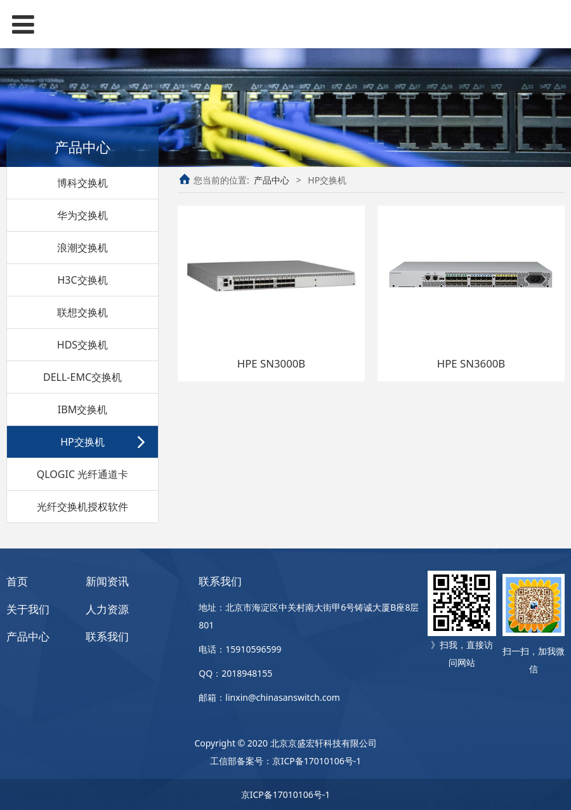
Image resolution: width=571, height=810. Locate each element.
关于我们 (27, 609)
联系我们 (107, 636)
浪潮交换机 (82, 248)
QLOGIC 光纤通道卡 (82, 474)
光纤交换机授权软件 (82, 507)
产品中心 (271, 180)
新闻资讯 (107, 581)
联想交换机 (82, 312)
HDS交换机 (82, 345)
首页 (17, 581)
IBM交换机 (82, 409)
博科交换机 (82, 183)
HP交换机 (82, 442)
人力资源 (107, 609)
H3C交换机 (82, 280)
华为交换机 (82, 215)
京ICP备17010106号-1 (317, 761)
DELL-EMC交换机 (82, 377)
